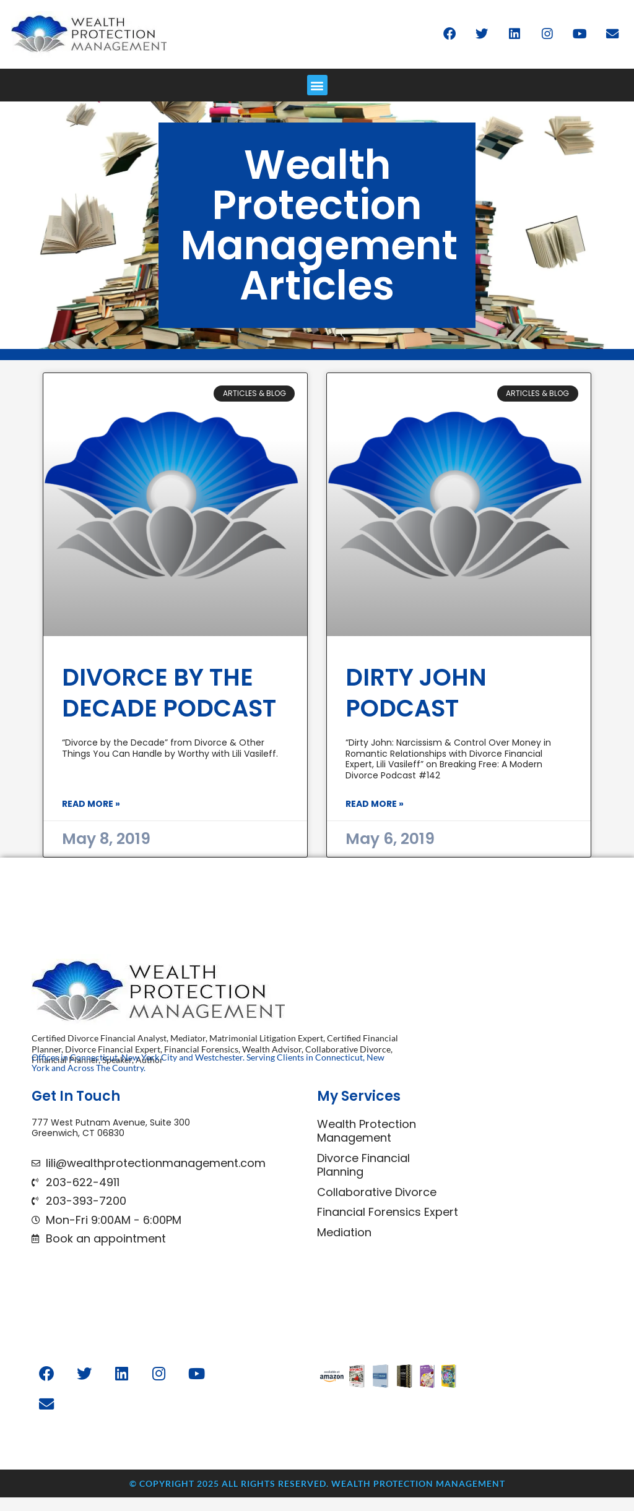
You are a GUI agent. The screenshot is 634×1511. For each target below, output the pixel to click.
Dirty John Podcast (427, 691)
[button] (317, 85)
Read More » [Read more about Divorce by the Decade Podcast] (91, 813)
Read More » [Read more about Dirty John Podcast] (374, 813)
